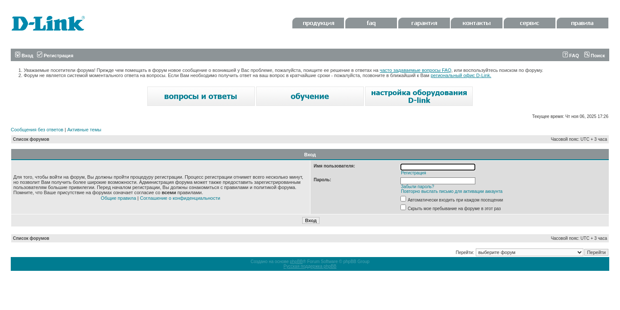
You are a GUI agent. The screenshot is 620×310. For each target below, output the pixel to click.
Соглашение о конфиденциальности (180, 198)
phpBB (296, 261)
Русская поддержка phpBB (309, 266)
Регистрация (55, 55)
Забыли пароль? (417, 186)
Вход (24, 55)
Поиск (594, 55)
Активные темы (84, 129)
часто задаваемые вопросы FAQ (415, 70)
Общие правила (118, 198)
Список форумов (31, 139)
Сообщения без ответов (37, 129)
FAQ (571, 55)
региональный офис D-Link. (461, 75)
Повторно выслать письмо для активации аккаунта (451, 191)
